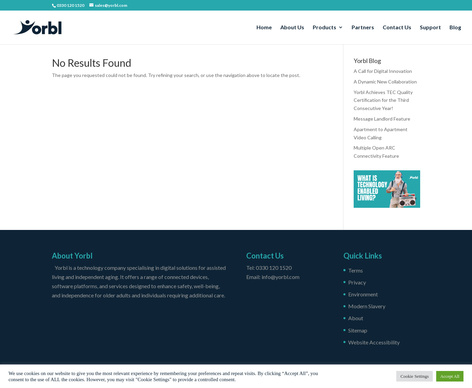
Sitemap (357, 330)
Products (324, 27)
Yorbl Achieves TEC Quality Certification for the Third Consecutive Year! (383, 100)
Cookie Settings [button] (414, 376)
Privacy (357, 282)
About (355, 318)
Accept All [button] (449, 376)
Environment (363, 294)
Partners (363, 27)
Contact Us (397, 27)
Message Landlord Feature (382, 119)
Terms (355, 270)
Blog (455, 27)
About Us (292, 27)
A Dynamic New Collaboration (385, 81)
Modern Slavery (366, 306)
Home (264, 27)
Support (430, 27)
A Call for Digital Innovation (383, 71)
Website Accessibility (374, 342)
